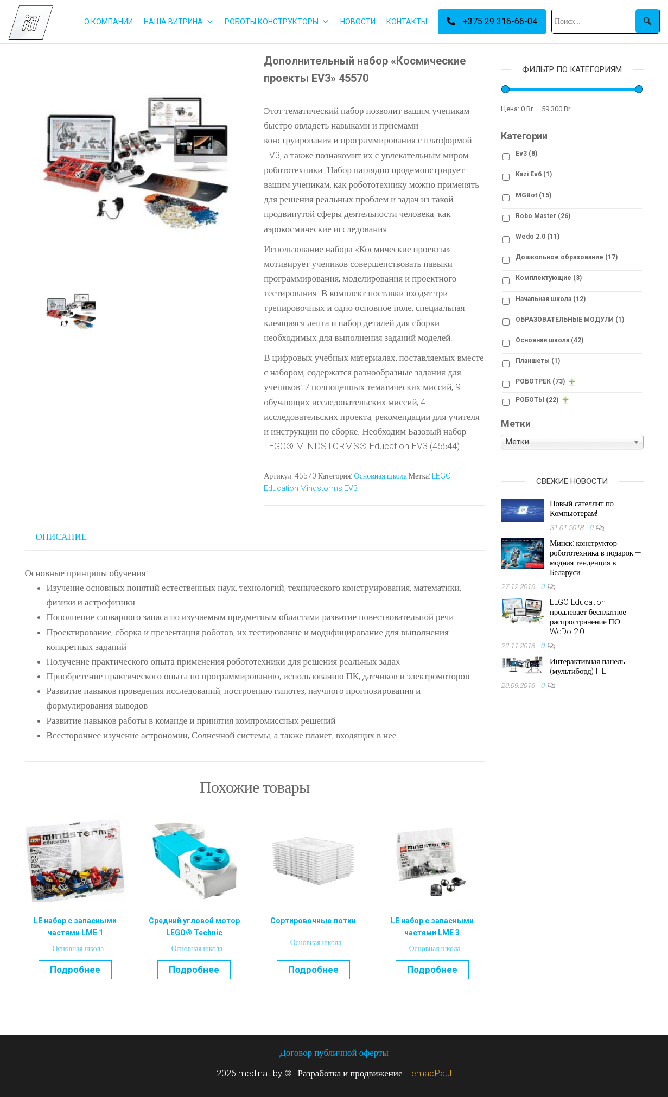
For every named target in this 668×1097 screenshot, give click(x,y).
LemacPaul (428, 1073)
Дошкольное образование (567, 257)
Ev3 (526, 153)
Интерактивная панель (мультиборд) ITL (587, 666)
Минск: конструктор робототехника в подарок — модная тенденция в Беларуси (595, 557)
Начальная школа (551, 299)
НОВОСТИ (358, 21)
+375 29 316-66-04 (492, 21)
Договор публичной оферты (334, 1052)
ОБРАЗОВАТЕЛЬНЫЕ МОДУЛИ (570, 319)
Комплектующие (549, 278)
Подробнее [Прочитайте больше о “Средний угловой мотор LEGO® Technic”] (194, 969)
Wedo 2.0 (537, 236)
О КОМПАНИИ (108, 21)
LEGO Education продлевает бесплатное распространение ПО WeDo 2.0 (588, 616)
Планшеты (538, 361)
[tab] (69, 537)
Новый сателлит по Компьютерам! (582, 508)
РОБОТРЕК (540, 381)
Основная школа (380, 475)
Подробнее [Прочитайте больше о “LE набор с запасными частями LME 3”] (432, 969)
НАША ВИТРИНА (179, 21)
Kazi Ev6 (534, 174)
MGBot (533, 195)
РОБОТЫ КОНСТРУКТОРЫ (277, 21)
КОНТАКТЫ (406, 21)
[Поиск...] (605, 21)
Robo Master (543, 216)
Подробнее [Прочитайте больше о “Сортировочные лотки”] (313, 969)
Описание (61, 536)
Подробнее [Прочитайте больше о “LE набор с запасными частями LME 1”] (75, 969)
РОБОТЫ (537, 400)
